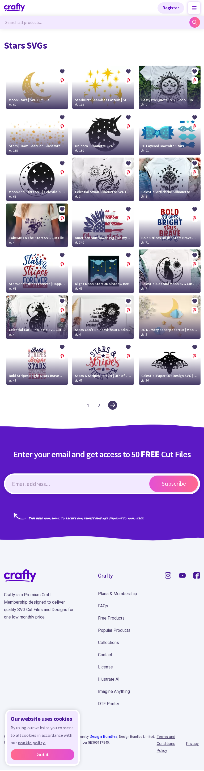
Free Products (111, 618)
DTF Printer (108, 703)
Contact (105, 654)
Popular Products (114, 630)
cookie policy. (31, 742)
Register (171, 7)
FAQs (103, 605)
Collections (108, 642)
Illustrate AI (109, 679)
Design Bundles (103, 736)
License (105, 667)
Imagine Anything (114, 691)
